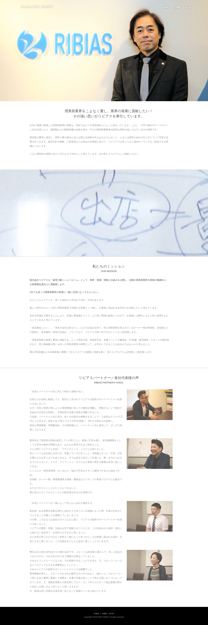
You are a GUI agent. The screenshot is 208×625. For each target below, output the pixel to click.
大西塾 (177, 7)
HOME (166, 7)
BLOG (188, 7)
